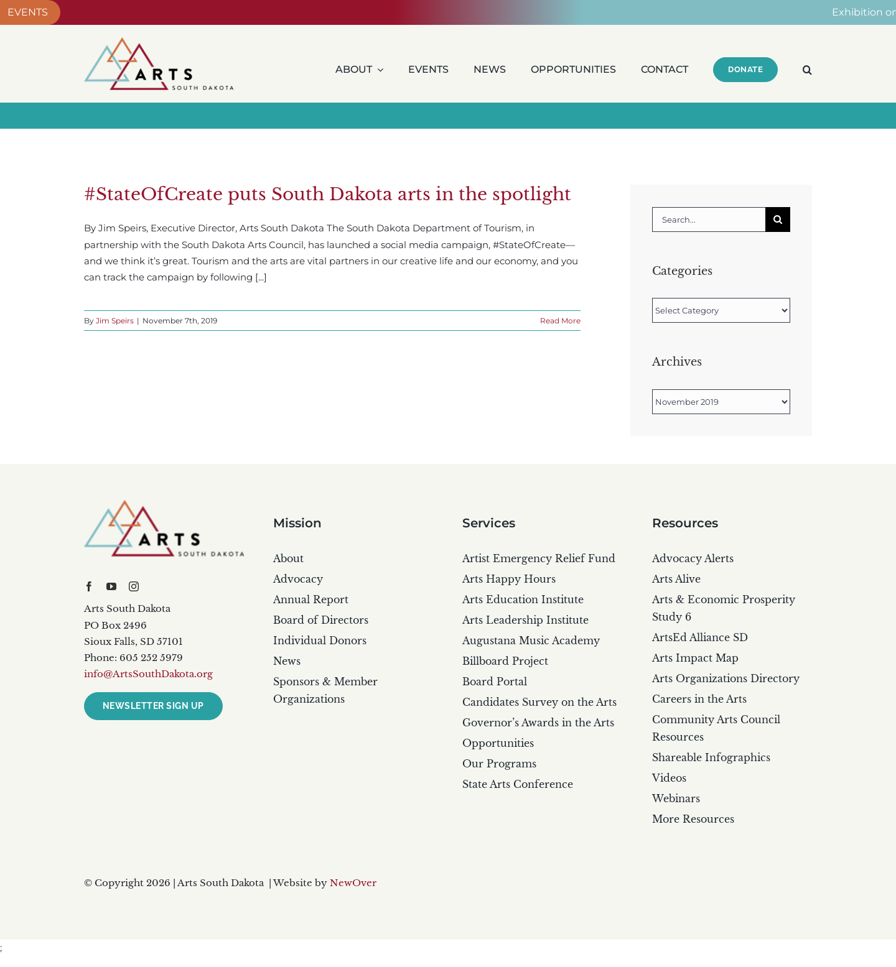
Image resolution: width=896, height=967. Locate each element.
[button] (807, 69)
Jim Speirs (115, 320)
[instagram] (134, 586)
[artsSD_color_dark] (164, 505)
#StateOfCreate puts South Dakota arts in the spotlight (327, 194)
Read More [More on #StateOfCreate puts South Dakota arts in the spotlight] (560, 320)
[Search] (777, 219)
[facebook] (89, 586)
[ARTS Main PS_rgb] (158, 42)
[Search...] (708, 219)
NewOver (353, 883)
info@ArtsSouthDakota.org (148, 674)
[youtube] (111, 586)
